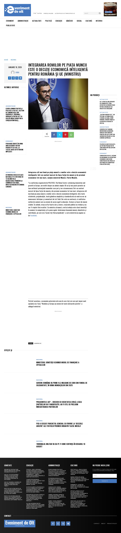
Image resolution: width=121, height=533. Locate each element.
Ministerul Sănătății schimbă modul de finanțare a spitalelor (13, 212)
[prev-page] (91, 168)
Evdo (17, 72)
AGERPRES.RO (37, 343)
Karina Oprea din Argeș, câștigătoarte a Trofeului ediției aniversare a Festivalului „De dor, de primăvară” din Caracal (80, 479)
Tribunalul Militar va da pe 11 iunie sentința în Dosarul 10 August (60, 445)
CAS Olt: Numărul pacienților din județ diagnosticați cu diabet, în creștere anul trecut (12, 484)
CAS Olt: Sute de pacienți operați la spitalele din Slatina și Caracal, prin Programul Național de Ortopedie (11, 477)
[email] (105, 476)
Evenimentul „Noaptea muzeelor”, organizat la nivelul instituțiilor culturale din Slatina (80, 486)
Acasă (6, 60)
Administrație (10, 106)
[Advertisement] (60, 42)
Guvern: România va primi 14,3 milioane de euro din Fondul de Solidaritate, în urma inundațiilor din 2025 (61, 384)
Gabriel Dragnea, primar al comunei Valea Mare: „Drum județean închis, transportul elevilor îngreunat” (57, 496)
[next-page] (94, 168)
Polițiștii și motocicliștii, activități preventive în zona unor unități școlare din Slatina (107, 146)
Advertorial (108, 12)
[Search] (99, 13)
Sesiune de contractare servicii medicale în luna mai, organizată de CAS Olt (12, 471)
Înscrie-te (105, 481)
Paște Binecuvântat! (110, 14)
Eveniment (9, 141)
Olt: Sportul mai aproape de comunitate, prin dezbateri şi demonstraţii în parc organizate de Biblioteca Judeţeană (107, 105)
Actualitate (104, 99)
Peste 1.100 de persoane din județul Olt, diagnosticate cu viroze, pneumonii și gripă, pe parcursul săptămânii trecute (13, 497)
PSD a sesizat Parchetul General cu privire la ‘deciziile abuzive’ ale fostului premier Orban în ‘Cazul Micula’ (59, 424)
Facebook (33, 215)
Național (13, 60)
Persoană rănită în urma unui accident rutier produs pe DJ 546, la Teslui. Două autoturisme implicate (14, 148)
